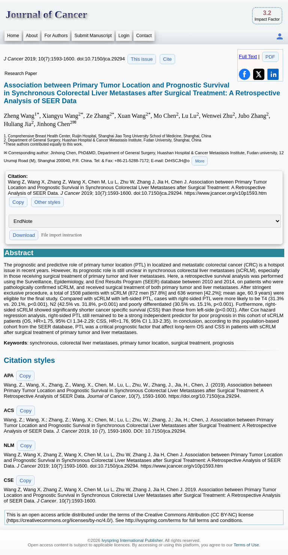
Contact (144, 35)
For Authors (56, 35)
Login (123, 35)
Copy (18, 202)
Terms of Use (246, 545)
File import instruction (61, 235)
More (199, 161)
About (32, 35)
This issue (142, 59)
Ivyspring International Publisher (132, 540)
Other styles (47, 202)
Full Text (248, 56)
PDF (270, 57)
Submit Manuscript (92, 35)
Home (13, 35)
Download (24, 235)
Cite (167, 59)
